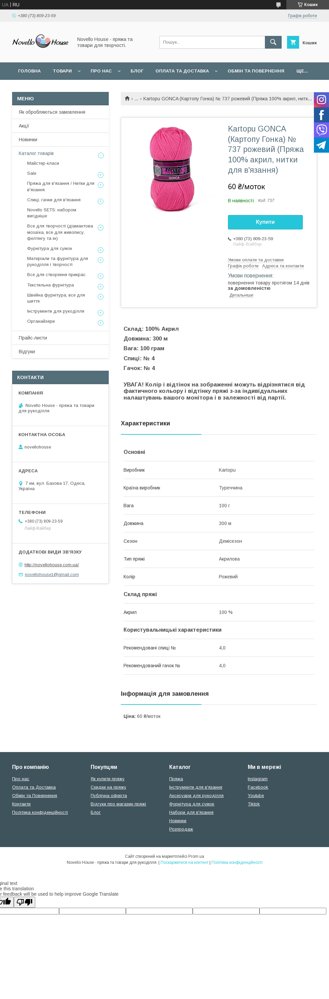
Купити (265, 222)
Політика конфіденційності (40, 812)
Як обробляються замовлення (52, 112)
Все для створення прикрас (56, 274)
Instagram (258, 778)
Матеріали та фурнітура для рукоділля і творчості (57, 261)
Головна (29, 70)
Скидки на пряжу (108, 787)
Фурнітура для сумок (49, 248)
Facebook (258, 787)
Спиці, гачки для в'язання (54, 199)
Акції (24, 125)
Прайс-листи (33, 337)
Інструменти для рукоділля (55, 311)
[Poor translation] (24, 902)
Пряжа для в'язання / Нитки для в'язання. (60, 186)
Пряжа (176, 778)
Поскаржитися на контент (184, 862)
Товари (62, 70)
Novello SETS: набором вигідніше (51, 212)
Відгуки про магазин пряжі (118, 803)
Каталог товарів (36, 153)
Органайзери (41, 321)
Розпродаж (181, 829)
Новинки (28, 139)
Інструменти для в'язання (195, 787)
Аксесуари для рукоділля (196, 795)
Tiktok (254, 803)
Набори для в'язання (191, 812)
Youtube (256, 795)
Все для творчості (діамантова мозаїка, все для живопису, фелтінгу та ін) (60, 232)
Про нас (101, 70)
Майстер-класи (43, 163)
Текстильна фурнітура (50, 284)
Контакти (21, 803)
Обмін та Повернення (34, 795)
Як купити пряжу (108, 778)
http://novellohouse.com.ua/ (52, 564)
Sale (31, 173)
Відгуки (27, 351)
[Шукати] (273, 42)
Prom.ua (196, 856)
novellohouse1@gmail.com (52, 574)
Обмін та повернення (256, 70)
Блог (137, 70)
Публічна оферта (109, 795)
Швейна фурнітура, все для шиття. (56, 298)
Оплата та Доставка (182, 70)
